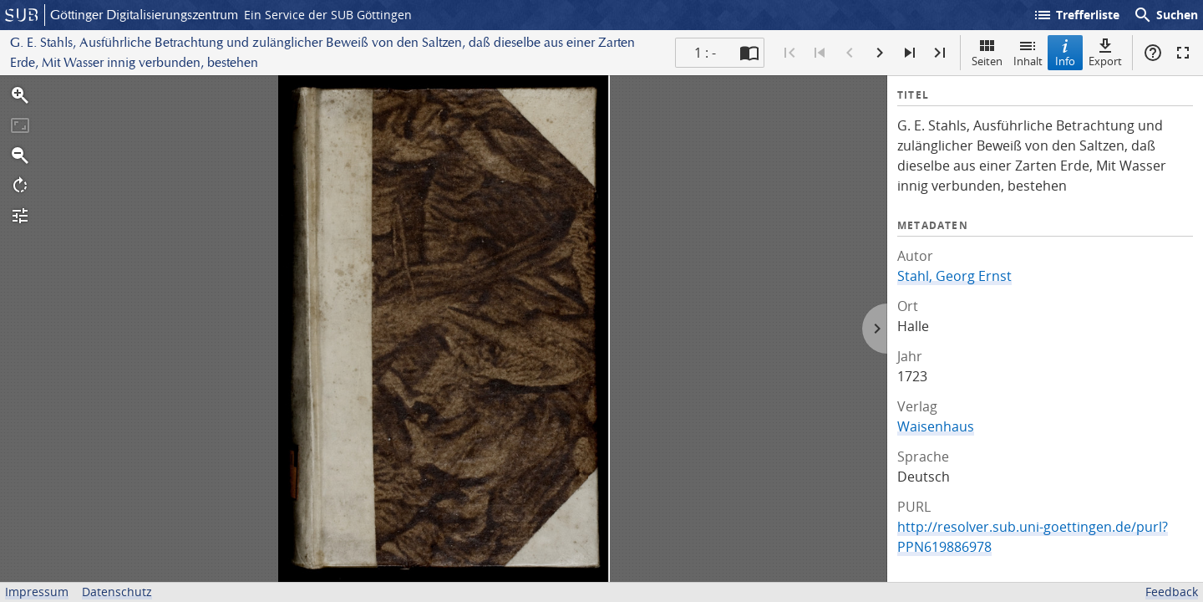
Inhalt (1028, 52)
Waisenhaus (935, 426)
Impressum (37, 591)
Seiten (987, 52)
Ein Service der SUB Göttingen (328, 15)
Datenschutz (117, 591)
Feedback (1171, 591)
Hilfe (1153, 53)
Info (1065, 52)
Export (1105, 52)
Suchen (1165, 15)
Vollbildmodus (1183, 53)
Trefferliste (1076, 15)
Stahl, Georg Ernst (954, 276)
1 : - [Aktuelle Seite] (705, 52)
